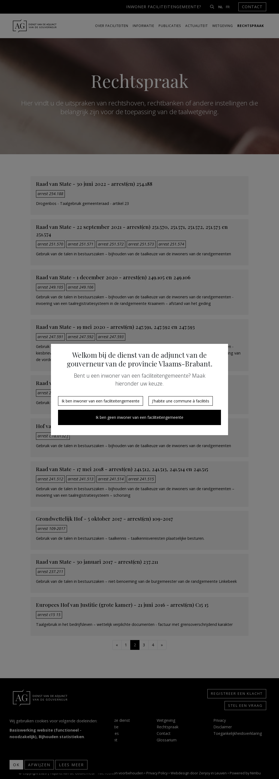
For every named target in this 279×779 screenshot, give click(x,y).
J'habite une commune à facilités (180, 401)
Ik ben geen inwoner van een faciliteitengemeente (139, 417)
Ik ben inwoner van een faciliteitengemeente (101, 401)
